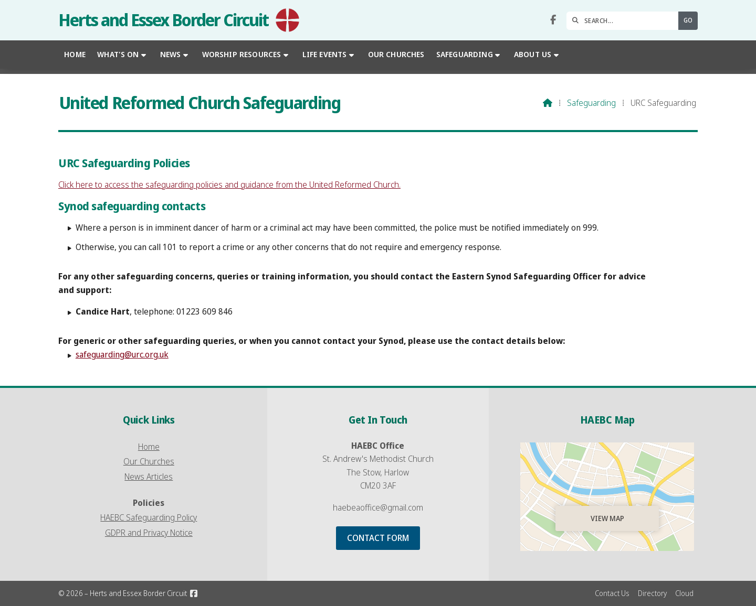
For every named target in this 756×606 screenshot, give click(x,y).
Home (149, 446)
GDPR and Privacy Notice (149, 532)
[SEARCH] (625, 21)
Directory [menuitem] (652, 593)
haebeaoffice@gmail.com (378, 507)
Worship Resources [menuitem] (241, 54)
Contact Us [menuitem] (612, 593)
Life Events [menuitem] (324, 54)
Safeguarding (591, 103)
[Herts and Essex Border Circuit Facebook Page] (553, 20)
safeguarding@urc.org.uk (122, 354)
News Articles (148, 476)
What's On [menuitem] (118, 54)
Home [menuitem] (75, 54)
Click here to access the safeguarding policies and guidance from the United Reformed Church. (229, 184)
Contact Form (378, 538)
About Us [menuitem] (532, 54)
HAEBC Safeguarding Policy (148, 517)
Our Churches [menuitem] (396, 54)
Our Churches (148, 461)
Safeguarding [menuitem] (464, 54)
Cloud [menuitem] (684, 593)
